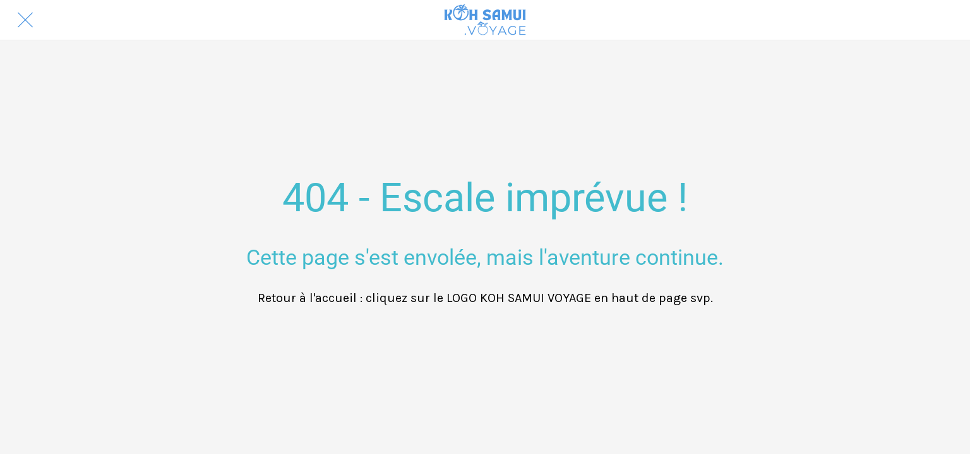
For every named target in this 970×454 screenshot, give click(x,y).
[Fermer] (25, 20)
